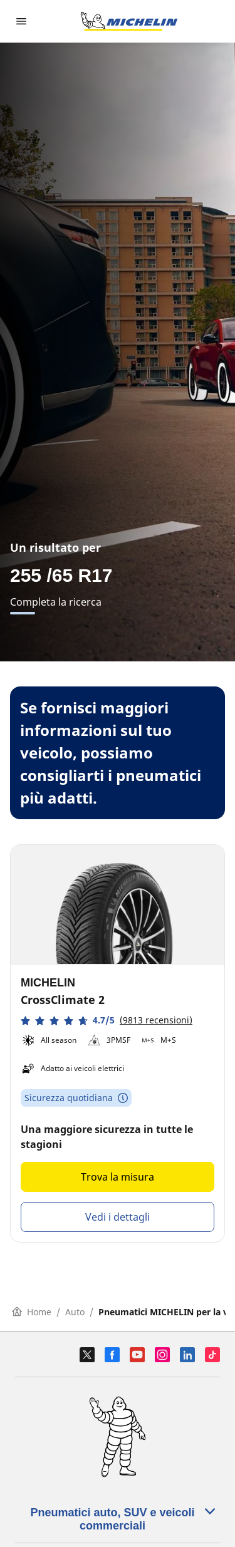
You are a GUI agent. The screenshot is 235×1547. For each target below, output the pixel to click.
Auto (75, 1312)
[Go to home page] (129, 21)
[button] (106, 1020)
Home (31, 1312)
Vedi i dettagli (117, 1217)
